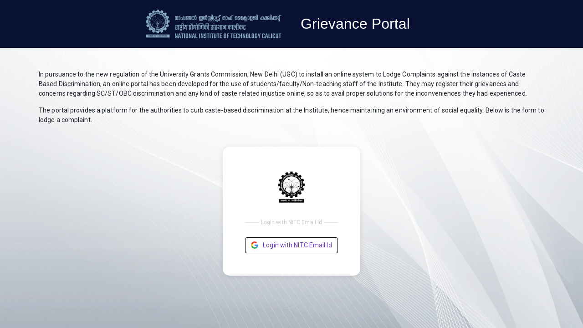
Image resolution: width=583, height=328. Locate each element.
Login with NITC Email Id (291, 245)
